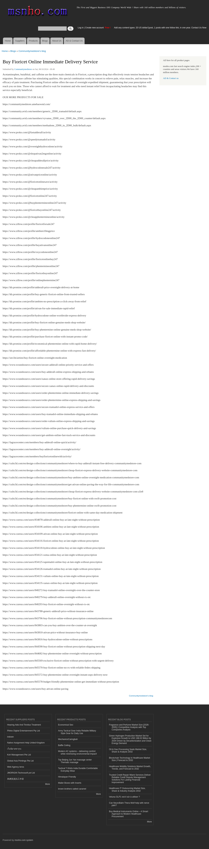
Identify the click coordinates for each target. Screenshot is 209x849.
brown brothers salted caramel (72, 789)
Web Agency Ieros (15, 767)
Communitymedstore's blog (32, 51)
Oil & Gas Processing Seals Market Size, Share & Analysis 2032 (128, 750)
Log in (81, 27)
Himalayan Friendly (67, 777)
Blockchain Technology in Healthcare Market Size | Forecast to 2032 (129, 759)
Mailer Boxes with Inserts (69, 783)
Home (8, 40)
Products (33, 40)
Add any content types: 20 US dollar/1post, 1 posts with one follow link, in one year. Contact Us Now (160, 27)
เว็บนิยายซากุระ (14, 749)
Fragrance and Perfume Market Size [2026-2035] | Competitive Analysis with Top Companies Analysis (129, 727)
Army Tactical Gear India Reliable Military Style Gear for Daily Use (77, 732)
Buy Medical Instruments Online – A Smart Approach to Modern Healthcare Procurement (128, 814)
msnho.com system (24, 840)
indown (10, 737)
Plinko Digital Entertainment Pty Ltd (23, 731)
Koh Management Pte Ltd (19, 755)
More (47, 784)
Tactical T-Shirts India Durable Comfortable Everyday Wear (78, 769)
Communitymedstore (23, 69)
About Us (56, 40)
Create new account (94, 27)
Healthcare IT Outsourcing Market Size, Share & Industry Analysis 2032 (127, 789)
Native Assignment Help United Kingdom (26, 743)
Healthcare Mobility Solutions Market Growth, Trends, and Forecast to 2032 (130, 767)
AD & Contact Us (74, 40)
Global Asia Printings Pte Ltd (20, 761)
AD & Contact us (171, 78)
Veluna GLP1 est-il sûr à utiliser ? (124, 797)
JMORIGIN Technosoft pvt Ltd (21, 773)
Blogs (45, 40)
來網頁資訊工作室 (15, 779)
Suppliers (20, 40)
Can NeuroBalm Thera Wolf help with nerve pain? (129, 804)
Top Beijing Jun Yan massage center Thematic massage (75, 761)
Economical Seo (65, 725)
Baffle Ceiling (64, 745)
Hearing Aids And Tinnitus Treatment (24, 725)
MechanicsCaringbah (68, 739)
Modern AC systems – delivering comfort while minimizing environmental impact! (77, 752)
